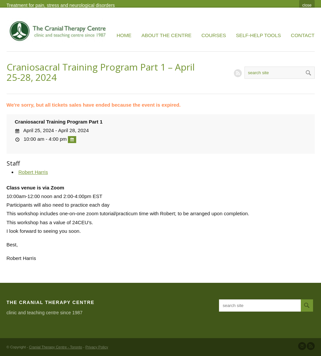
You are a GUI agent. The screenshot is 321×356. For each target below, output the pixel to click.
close (306, 5)
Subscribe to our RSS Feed (311, 346)
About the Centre (166, 35)
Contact (302, 35)
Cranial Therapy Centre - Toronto (55, 347)
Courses (213, 35)
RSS (238, 73)
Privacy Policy (96, 347)
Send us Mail (302, 346)
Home (124, 35)
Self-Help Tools (258, 35)
